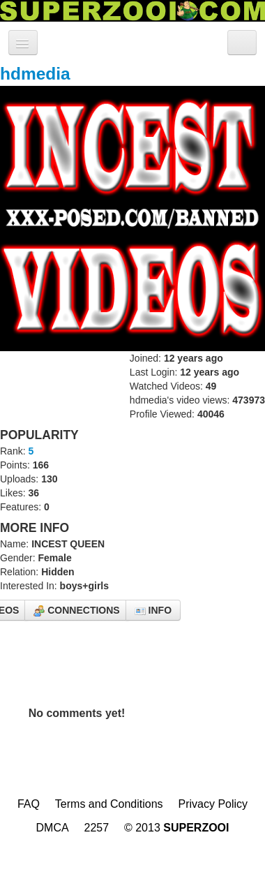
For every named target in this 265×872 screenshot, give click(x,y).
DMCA (52, 828)
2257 (96, 828)
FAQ (28, 804)
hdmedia (35, 73)
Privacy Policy (213, 804)
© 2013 (176, 828)
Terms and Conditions (109, 804)
